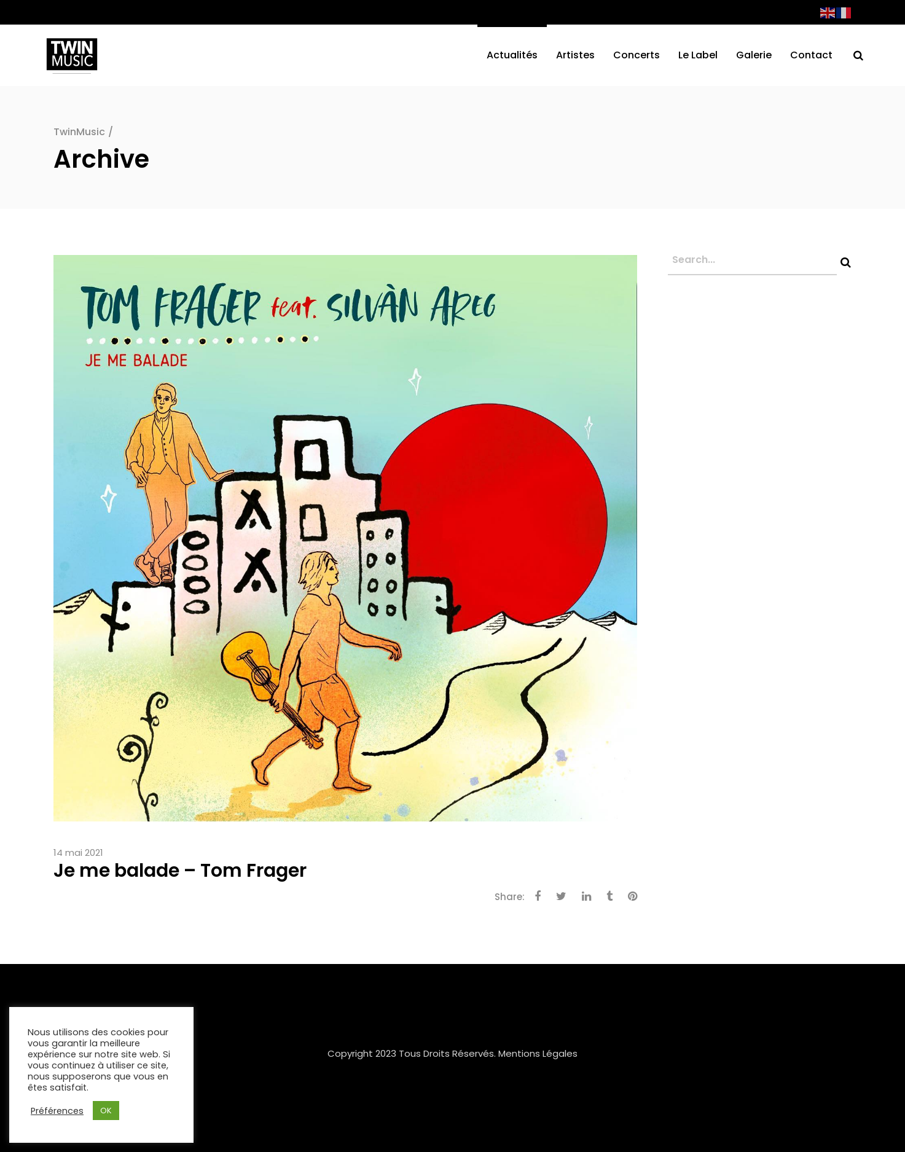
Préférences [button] (57, 1110)
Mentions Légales (538, 1053)
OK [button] (106, 1110)
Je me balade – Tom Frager (180, 871)
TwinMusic (79, 132)
